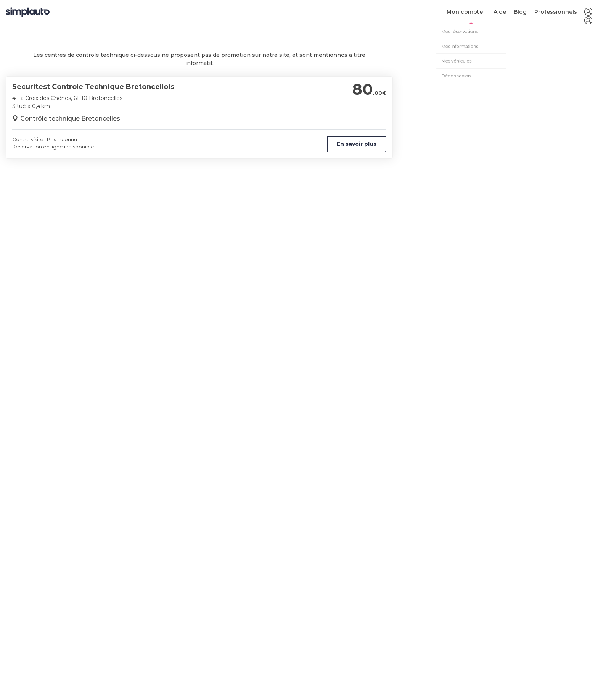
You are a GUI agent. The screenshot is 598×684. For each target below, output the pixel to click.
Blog (520, 11)
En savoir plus (356, 143)
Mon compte (465, 11)
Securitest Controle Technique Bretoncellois (93, 86)
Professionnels (555, 11)
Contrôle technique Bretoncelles (70, 118)
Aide (500, 11)
